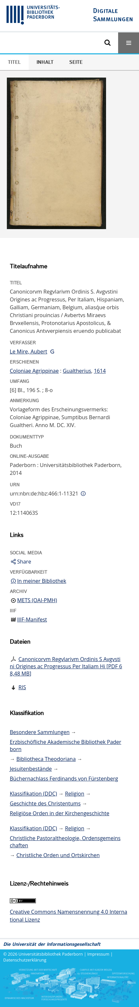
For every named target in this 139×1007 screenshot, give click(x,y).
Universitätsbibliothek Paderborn (51, 954)
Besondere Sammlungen (40, 732)
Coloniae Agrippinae (34, 370)
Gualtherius (77, 370)
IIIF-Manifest (32, 619)
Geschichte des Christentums (45, 803)
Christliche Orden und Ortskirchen (58, 855)
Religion (74, 793)
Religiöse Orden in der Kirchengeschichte (59, 813)
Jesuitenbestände (31, 768)
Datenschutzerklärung (24, 960)
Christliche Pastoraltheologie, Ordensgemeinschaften (65, 842)
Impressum (98, 954)
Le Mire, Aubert (28, 351)
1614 (100, 370)
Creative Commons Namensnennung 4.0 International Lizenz (68, 915)
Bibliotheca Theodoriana (46, 759)
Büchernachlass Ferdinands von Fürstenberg (64, 778)
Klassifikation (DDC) (33, 793)
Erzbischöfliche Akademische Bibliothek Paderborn (65, 745)
